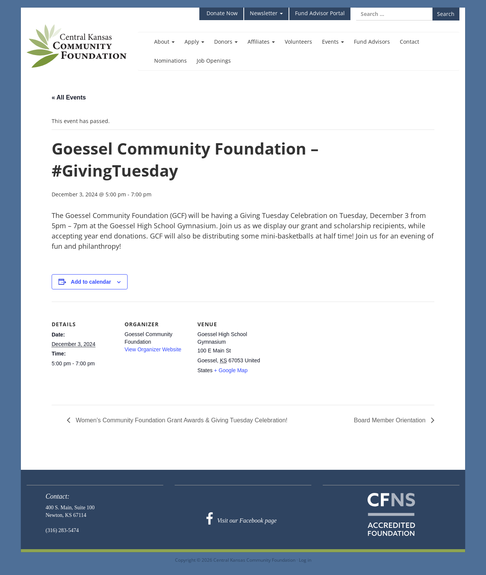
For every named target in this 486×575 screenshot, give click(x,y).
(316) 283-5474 (62, 530)
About (164, 41)
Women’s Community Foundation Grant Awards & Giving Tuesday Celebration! (180, 420)
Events (333, 41)
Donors (226, 41)
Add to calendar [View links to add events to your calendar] (91, 282)
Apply (194, 41)
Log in (305, 560)
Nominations (170, 60)
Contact (409, 41)
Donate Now (221, 13)
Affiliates (261, 41)
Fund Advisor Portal (320, 13)
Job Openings (214, 60)
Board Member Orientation (390, 420)
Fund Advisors (372, 41)
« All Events (69, 97)
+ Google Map (231, 370)
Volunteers (298, 41)
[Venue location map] (310, 354)
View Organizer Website (153, 349)
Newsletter (266, 13)
